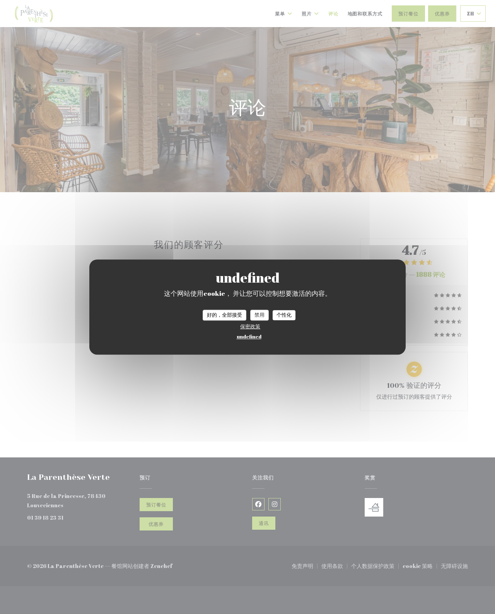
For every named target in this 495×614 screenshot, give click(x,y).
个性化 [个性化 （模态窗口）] (284, 314)
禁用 (259, 314)
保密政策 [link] (250, 326)
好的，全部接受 (224, 314)
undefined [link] (249, 336)
